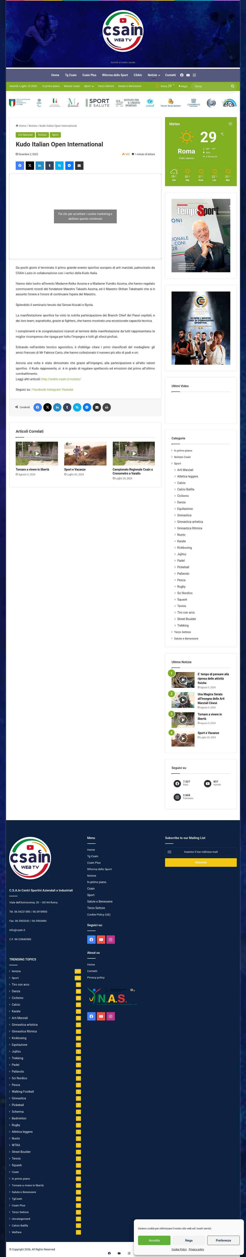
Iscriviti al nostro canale (123, 62)
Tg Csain (71, 75)
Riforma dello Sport (115, 75)
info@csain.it (17, 930)
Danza (181, 502)
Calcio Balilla (185, 489)
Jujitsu (181, 554)
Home (55, 75)
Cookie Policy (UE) (98, 914)
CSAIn (138, 75)
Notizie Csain (72, 86)
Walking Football (23, 1091)
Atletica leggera (187, 476)
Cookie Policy (179, 1249)
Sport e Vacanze (75, 469)
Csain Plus (89, 75)
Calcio (181, 483)
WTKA (16, 1145)
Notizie (152, 75)
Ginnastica (184, 515)
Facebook (39, 389)
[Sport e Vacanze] (85, 453)
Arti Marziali (25, 134)
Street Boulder (186, 619)
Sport (87, 86)
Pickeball (183, 567)
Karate (181, 541)
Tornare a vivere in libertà (32, 469)
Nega (188, 1240)
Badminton (19, 1118)
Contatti (170, 75)
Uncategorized (21, 1218)
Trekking (182, 625)
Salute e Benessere (129, 86)
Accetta (154, 1240)
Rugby (181, 586)
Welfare (16, 1232)
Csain (15, 1172)
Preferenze (223, 1240)
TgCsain (17, 1198)
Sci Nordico (184, 593)
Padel (181, 560)
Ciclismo (183, 495)
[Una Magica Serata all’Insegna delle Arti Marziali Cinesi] (183, 700)
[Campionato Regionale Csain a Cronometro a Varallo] (134, 453)
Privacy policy (196, 1249)
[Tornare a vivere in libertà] (37, 453)
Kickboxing (184, 547)
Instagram (54, 389)
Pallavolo (183, 573)
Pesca (181, 580)
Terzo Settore (106, 86)
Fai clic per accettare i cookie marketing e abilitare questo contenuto (85, 216)
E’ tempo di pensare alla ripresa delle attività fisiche (213, 679)
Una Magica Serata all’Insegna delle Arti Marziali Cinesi (211, 699)
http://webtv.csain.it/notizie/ (61, 379)
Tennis (181, 606)
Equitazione (185, 508)
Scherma (18, 1111)
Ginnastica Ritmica (189, 528)
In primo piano (51, 86)
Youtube (67, 389)
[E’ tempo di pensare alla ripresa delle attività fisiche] (183, 680)
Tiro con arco (186, 612)
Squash (182, 599)
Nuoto (181, 534)
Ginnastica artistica (190, 521)
